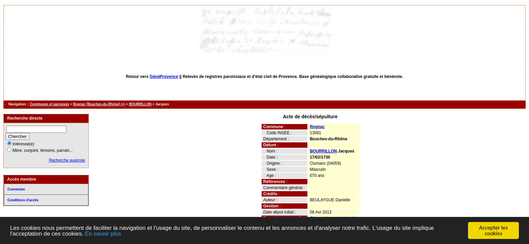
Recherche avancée (67, 160)
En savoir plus (103, 234)
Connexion (16, 189)
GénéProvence (164, 76)
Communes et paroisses (49, 104)
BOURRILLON (140, 104)
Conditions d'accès (22, 200)
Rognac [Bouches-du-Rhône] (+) (99, 104)
